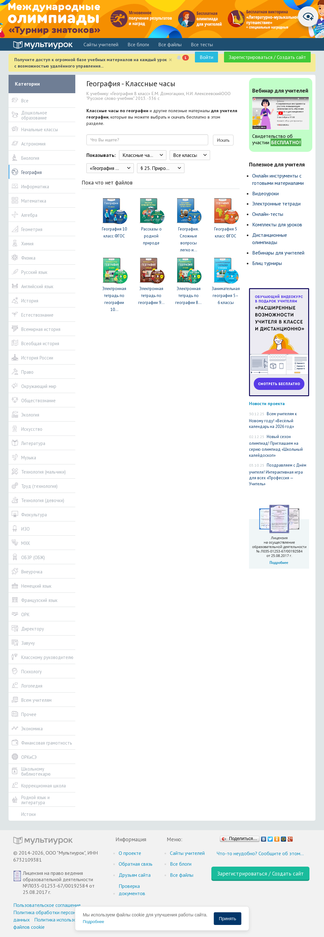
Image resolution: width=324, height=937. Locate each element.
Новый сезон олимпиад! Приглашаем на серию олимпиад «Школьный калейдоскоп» (276, 446)
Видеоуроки (265, 193)
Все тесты (202, 44)
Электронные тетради (276, 203)
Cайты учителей (101, 44)
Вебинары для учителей (278, 252)
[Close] (170, 59)
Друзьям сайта (135, 875)
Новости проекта (267, 403)
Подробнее (93, 921)
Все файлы (170, 44)
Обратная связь (136, 864)
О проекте (130, 853)
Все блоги (138, 44)
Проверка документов (132, 889)
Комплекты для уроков (277, 224)
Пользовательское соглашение (47, 905)
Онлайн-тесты (267, 214)
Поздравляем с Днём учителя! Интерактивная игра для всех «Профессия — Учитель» (277, 474)
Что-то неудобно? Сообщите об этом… (260, 853)
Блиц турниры (267, 263)
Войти (206, 57)
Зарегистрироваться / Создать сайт (267, 57)
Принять (227, 918)
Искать (223, 140)
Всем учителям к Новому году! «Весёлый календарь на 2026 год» (273, 420)
